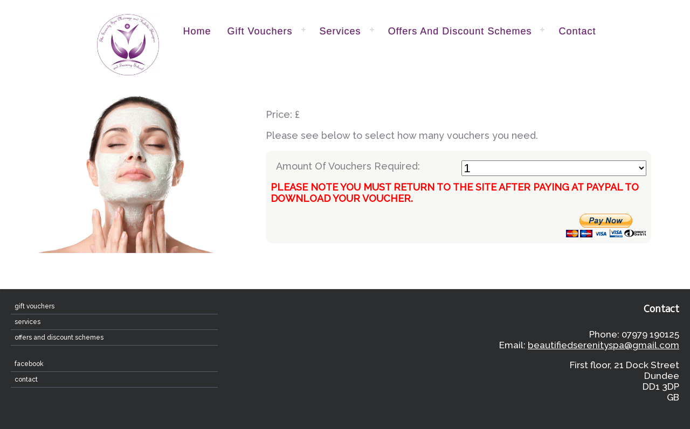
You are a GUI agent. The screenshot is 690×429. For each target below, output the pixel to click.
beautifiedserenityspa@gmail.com (603, 345)
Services (340, 31)
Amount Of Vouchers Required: (461, 168)
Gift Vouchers (260, 31)
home (197, 31)
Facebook (29, 364)
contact (577, 31)
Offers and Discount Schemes (460, 31)
